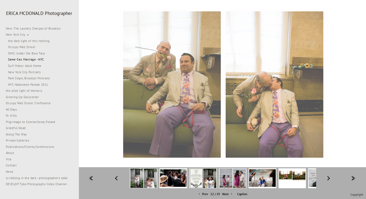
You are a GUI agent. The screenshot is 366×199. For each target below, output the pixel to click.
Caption (242, 194)
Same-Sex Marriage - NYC (26, 59)
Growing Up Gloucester (22, 97)
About (10, 153)
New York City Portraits (24, 72)
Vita (8, 159)
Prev (203, 194)
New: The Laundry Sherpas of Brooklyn (33, 28)
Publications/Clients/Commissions (30, 147)
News (10, 172)
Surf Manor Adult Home (25, 66)
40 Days (11, 109)
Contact (11, 165)
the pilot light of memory (24, 91)
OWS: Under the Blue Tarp (26, 53)
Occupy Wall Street (21, 47)
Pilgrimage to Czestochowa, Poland (30, 122)
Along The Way (18, 134)
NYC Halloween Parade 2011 (28, 85)
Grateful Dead (15, 128)
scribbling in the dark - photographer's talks (39, 178)
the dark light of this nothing (29, 41)
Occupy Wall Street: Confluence (28, 103)
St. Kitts (11, 115)
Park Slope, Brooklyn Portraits (29, 78)
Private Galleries (17, 140)
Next (227, 194)
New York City (17, 34)
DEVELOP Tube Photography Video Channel (36, 184)
